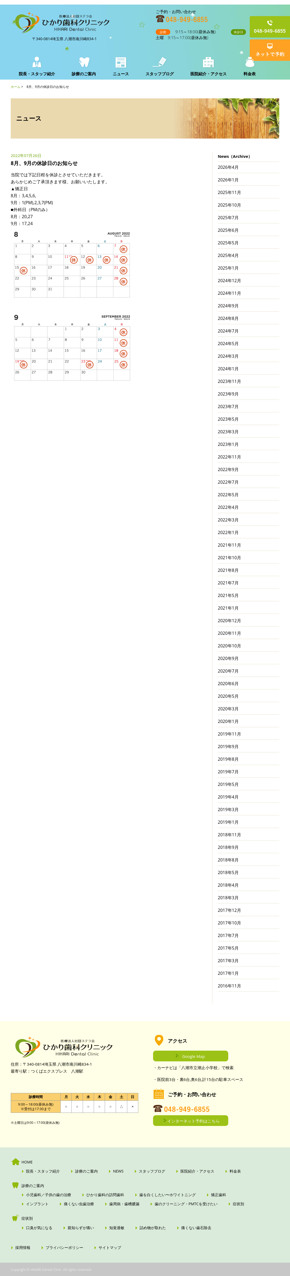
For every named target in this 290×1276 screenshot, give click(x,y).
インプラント (37, 1204)
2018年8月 (228, 860)
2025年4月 (228, 255)
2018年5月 (228, 872)
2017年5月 (228, 948)
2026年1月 (228, 180)
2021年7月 (228, 583)
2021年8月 (228, 570)
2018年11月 (229, 835)
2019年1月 (228, 822)
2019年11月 (229, 734)
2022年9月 (228, 469)
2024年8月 (228, 318)
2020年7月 (228, 671)
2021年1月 (228, 608)
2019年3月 (228, 809)
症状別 (238, 1204)
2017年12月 (229, 910)
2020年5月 (228, 696)
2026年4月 (228, 167)
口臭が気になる (39, 1227)
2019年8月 (228, 759)
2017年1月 (228, 973)
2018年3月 (228, 898)
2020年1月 (228, 721)
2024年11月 (229, 293)
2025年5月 (228, 243)
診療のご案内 (83, 73)
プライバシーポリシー (64, 1247)
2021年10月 (229, 558)
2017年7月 (228, 935)
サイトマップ (110, 1247)
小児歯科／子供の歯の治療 (48, 1194)
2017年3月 (228, 961)
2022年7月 (228, 482)
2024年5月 (228, 343)
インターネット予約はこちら (193, 1121)
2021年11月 (229, 545)
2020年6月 (228, 683)
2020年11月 (229, 633)
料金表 (246, 73)
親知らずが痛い (81, 1227)
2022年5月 (228, 495)
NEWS (118, 1171)
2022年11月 (229, 457)
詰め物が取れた (153, 1227)
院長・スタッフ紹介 (37, 73)
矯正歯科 (218, 1194)
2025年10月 (229, 205)
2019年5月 (228, 784)
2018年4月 (228, 885)
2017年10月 (229, 923)
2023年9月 (228, 394)
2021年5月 (228, 595)
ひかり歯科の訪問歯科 (105, 1194)
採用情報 (22, 1247)
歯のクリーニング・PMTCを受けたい (186, 1204)
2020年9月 (228, 658)
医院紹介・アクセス (206, 73)
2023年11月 (229, 381)
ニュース (119, 73)
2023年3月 (228, 432)
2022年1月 (228, 532)
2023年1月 (228, 444)
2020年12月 (229, 621)
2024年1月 (228, 369)
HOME (27, 1162)
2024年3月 (228, 356)
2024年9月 (228, 306)
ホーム (15, 86)
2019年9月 (228, 746)
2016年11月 (229, 986)
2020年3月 (228, 709)
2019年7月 (228, 772)
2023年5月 (228, 419)
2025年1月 (228, 268)
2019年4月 (228, 797)
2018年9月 (228, 847)
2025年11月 (229, 192)
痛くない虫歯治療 (79, 1204)
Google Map (193, 1056)
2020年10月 (229, 646)
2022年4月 (228, 507)
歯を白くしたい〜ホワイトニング (167, 1194)
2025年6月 (228, 230)
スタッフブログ (158, 73)
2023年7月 (228, 406)
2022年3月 (228, 520)
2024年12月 (229, 280)
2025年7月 (228, 218)
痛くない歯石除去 (196, 1227)
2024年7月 (228, 331)
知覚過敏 (116, 1227)
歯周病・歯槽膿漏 (124, 1204)
